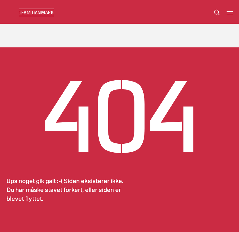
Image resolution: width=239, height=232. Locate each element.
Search (216, 12)
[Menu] (229, 12)
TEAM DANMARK (36, 12)
